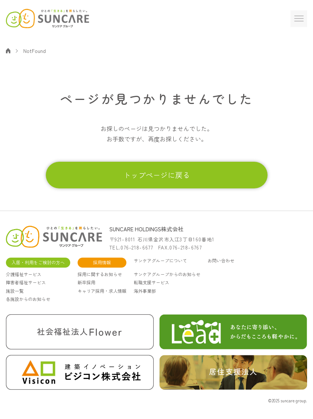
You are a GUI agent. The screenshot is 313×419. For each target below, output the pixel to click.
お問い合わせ (221, 261)
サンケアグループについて (160, 261)
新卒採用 (86, 282)
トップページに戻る (156, 175)
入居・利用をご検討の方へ (38, 262)
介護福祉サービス (23, 274)
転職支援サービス (151, 282)
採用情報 (102, 262)
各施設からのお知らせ (28, 299)
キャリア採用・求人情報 (102, 291)
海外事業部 (145, 291)
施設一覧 (15, 291)
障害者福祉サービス (26, 282)
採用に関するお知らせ (100, 274)
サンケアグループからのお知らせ (167, 274)
